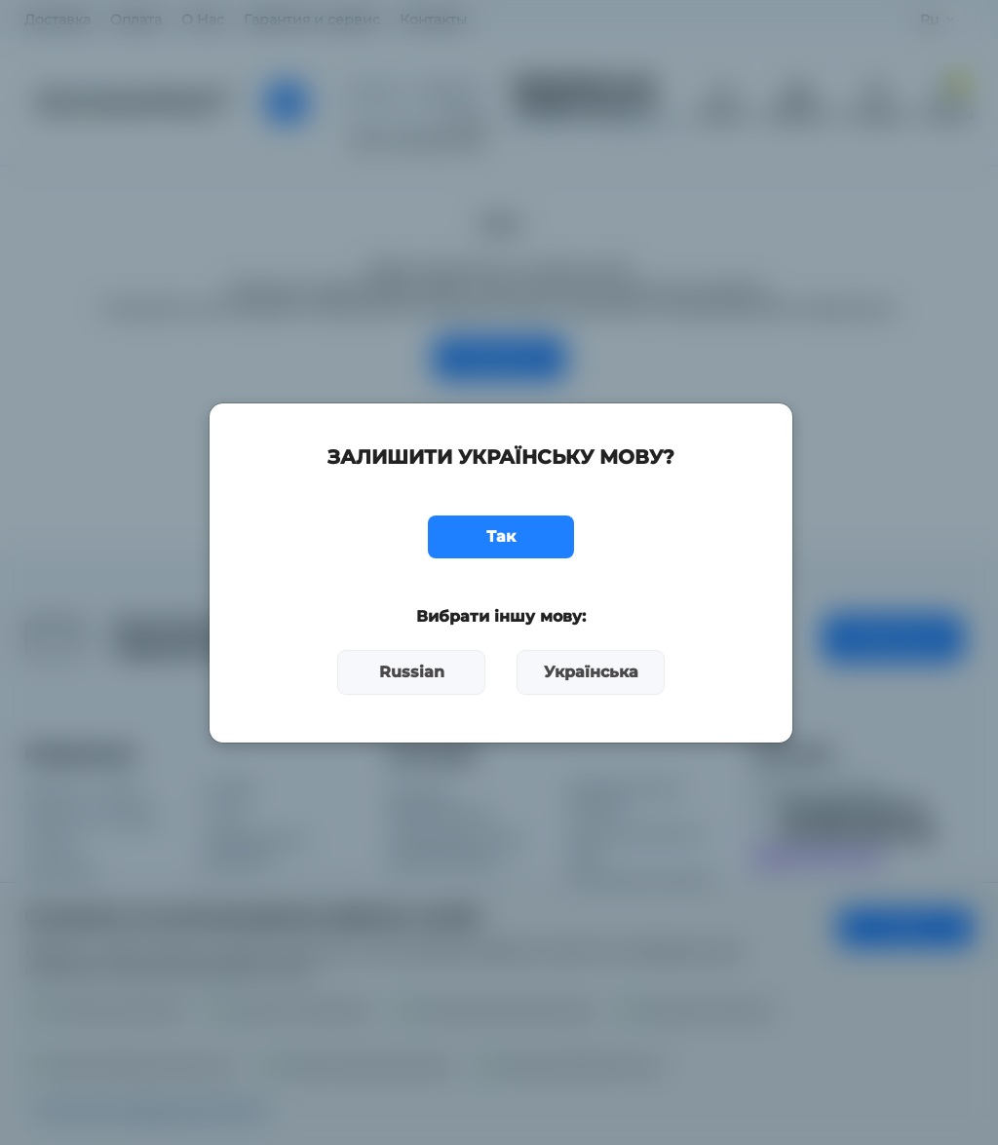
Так (501, 536)
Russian (411, 672)
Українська (591, 672)
